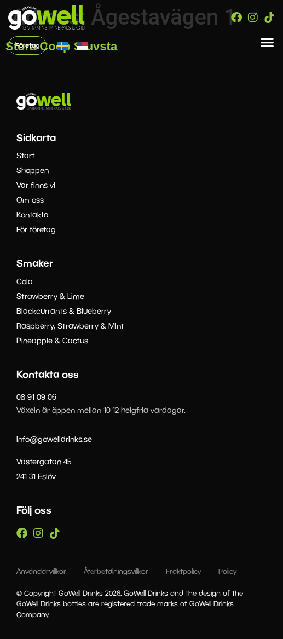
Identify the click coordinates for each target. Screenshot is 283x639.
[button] (267, 42)
